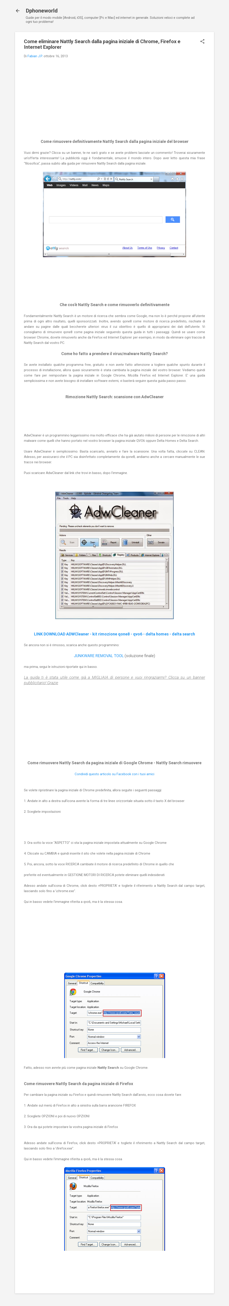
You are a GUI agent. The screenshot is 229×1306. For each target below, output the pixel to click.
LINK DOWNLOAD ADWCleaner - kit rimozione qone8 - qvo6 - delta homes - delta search (114, 634)
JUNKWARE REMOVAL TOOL (99, 655)
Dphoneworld (42, 11)
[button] (202, 42)
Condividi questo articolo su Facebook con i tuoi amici (114, 774)
